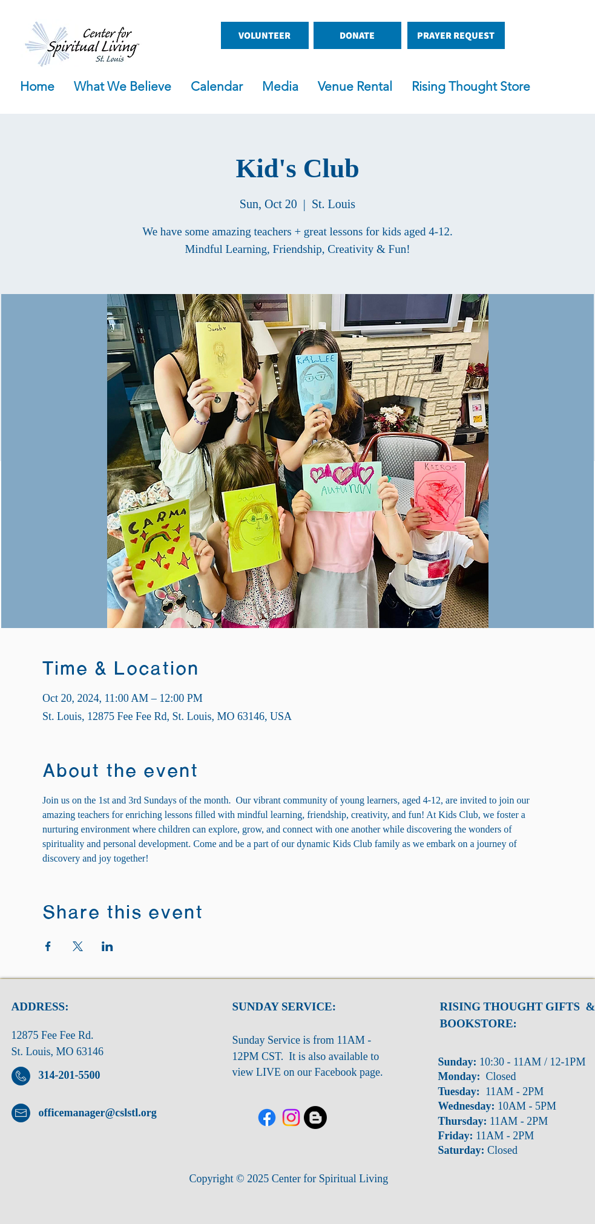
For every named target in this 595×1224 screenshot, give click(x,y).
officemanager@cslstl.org (98, 1113)
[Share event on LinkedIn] (107, 946)
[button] (284, 86)
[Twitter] (291, 1117)
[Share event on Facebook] (48, 946)
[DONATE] (357, 35)
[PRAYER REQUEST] (456, 35)
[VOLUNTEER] (265, 35)
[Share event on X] (78, 946)
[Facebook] (266, 1117)
